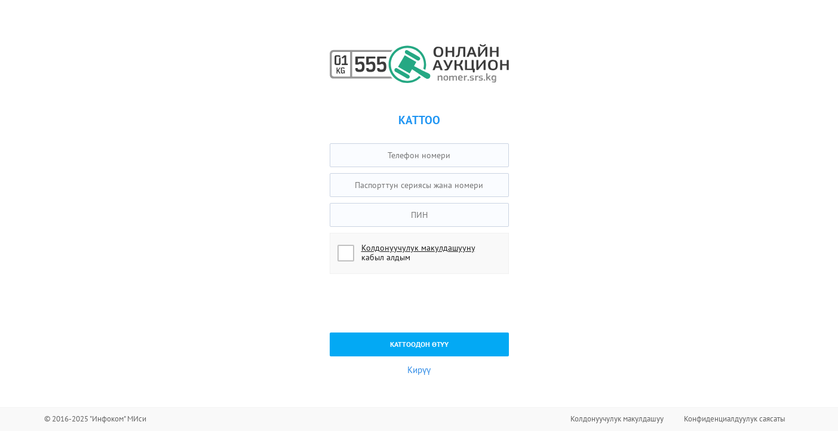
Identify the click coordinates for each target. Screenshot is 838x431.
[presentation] (420, 303)
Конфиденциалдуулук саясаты (734, 419)
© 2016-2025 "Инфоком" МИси (95, 419)
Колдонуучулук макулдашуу (617, 419)
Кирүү (419, 369)
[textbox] (419, 155)
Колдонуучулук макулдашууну (418, 247)
